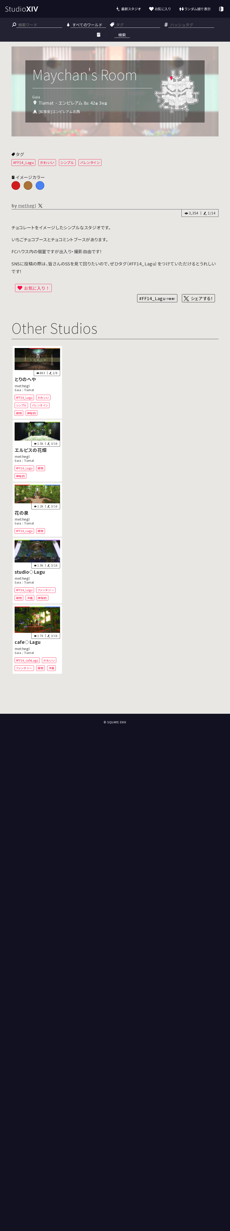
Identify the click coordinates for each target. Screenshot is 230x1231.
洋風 (30, 598)
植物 (19, 413)
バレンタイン (90, 162)
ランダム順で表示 (198, 8)
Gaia (18, 390)
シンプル (67, 162)
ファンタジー (46, 590)
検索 (122, 35)
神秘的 (31, 413)
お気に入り (163, 8)
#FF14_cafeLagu (27, 660)
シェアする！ (202, 298)
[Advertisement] (115, 696)
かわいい (47, 162)
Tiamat (29, 390)
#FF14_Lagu (23, 162)
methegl (27, 205)
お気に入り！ (37, 288)
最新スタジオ (131, 8)
